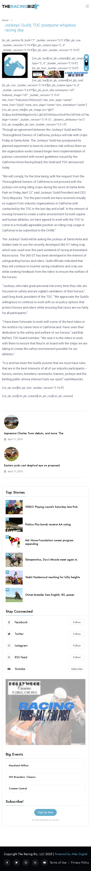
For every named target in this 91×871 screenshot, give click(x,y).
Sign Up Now (45, 812)
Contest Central (18, 788)
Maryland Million (18, 765)
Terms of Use (58, 862)
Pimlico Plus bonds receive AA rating (48, 524)
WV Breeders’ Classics (22, 777)
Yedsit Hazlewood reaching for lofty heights (52, 577)
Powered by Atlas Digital (71, 854)
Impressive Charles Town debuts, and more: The (33, 433)
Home (6, 20)
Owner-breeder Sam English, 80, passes (49, 595)
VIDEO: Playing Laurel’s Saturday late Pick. (51, 507)
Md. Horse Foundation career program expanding (49, 542)
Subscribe (77, 669)
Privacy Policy (80, 862)
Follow (77, 622)
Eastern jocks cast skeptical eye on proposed (32, 465)
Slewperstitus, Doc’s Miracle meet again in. (51, 560)
